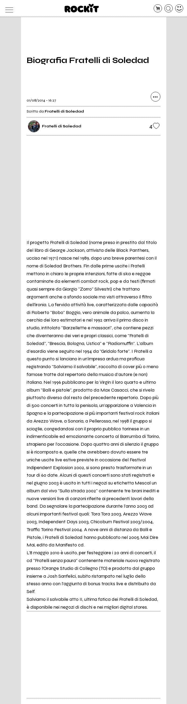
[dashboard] (179, 8)
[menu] (8, 8)
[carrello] (158, 8)
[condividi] (155, 97)
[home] (82, 8)
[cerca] (168, 8)
